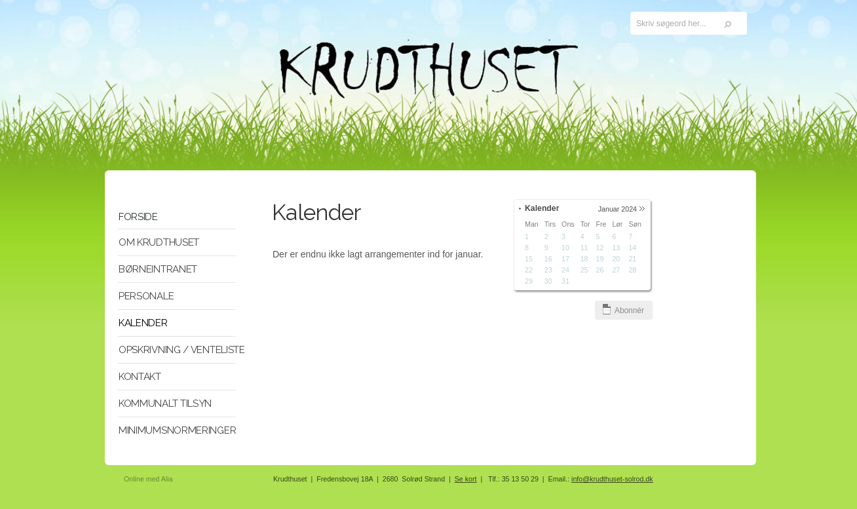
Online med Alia (148, 479)
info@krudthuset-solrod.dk (612, 479)
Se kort (466, 479)
